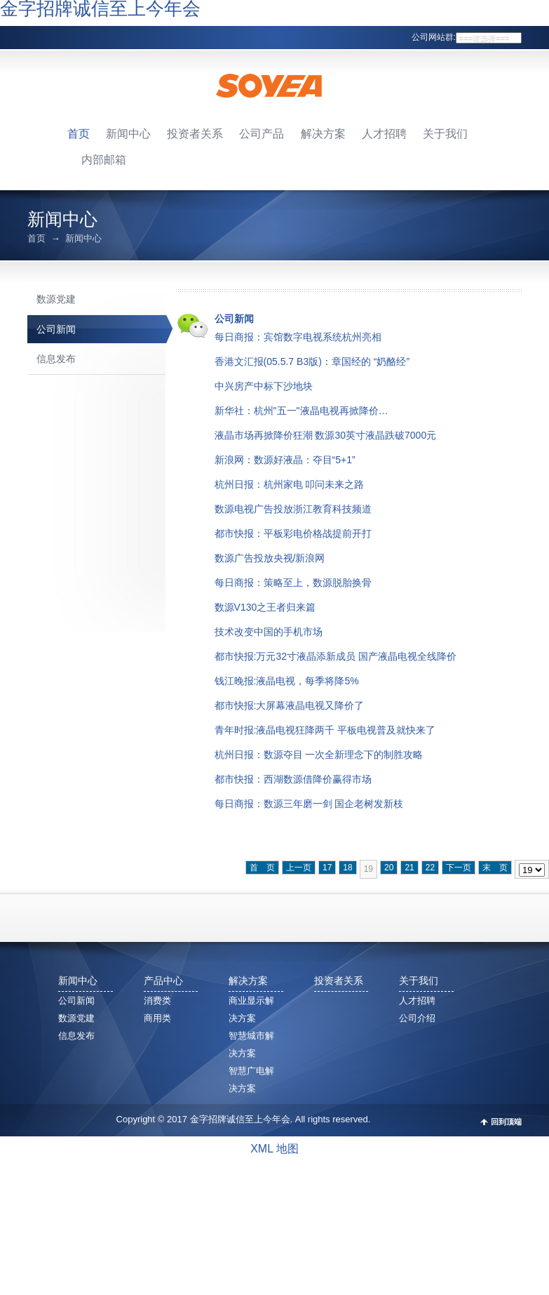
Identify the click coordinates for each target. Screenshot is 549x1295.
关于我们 (445, 134)
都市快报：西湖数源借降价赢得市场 (293, 779)
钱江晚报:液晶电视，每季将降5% (287, 680)
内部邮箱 (103, 160)
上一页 (298, 867)
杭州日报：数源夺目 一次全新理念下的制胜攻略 (319, 754)
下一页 (458, 867)
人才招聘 (384, 134)
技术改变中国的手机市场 (269, 631)
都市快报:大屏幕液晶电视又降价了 (290, 705)
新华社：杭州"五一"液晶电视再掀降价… (301, 410)
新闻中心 (128, 134)
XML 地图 (274, 1149)
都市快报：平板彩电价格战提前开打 (293, 533)
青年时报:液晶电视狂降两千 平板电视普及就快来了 (325, 730)
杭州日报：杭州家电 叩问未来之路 (290, 484)
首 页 (262, 867)
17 (327, 867)
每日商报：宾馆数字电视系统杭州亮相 (298, 337)
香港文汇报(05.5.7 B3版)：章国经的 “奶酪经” (312, 361)
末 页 (495, 867)
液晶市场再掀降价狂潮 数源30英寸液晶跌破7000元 (326, 435)
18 (347, 867)
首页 (78, 134)
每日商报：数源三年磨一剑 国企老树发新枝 (309, 803)
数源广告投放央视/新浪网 (270, 558)
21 (409, 867)
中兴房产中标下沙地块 (264, 386)
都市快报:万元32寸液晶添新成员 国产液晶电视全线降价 (335, 656)
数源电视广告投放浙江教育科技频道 (293, 508)
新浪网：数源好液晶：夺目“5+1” (285, 459)
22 (430, 867)
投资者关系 (195, 134)
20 (388, 867)
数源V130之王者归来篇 (265, 607)
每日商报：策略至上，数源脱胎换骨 (293, 582)
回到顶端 (506, 1122)
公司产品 (261, 134)
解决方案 (323, 134)
